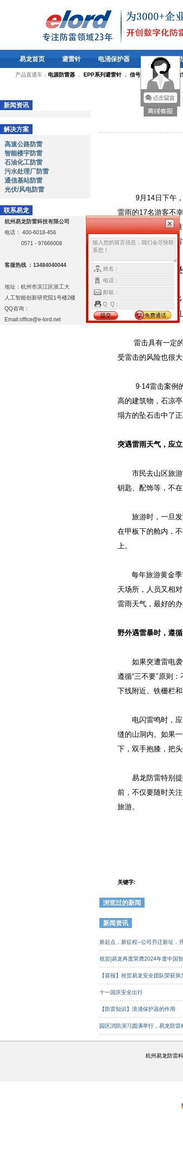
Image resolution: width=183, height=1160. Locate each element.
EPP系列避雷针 (103, 75)
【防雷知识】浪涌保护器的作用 (138, 1009)
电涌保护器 (114, 59)
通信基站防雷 (23, 180)
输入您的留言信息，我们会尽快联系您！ (134, 250)
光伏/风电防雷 (24, 189)
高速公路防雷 (23, 144)
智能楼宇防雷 (23, 153)
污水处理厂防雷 (27, 171)
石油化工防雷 (23, 162)
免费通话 (155, 315)
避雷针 (71, 59)
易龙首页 (32, 59)
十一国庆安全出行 (121, 992)
